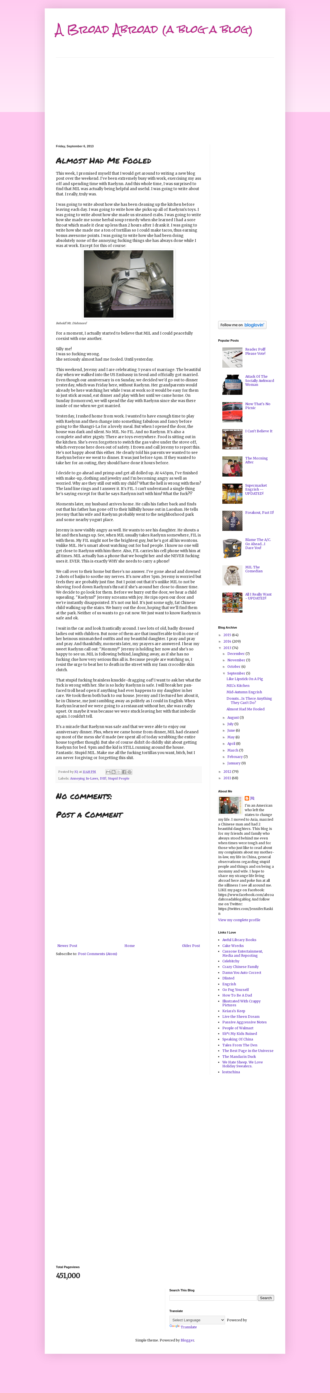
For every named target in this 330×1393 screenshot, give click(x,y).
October (234, 666)
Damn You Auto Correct (241, 972)
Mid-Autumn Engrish (244, 692)
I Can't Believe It (258, 431)
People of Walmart (237, 1028)
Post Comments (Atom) (97, 954)
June (231, 730)
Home (129, 946)
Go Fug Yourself (235, 990)
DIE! (103, 778)
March (233, 750)
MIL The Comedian (254, 569)
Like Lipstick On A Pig (245, 679)
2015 (227, 635)
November (236, 660)
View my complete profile (239, 920)
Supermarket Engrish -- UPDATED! (256, 489)
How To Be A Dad (237, 995)
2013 (227, 648)
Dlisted (228, 978)
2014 (227, 641)
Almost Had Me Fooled (246, 709)
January (234, 763)
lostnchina (231, 1072)
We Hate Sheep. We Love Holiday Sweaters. (242, 1064)
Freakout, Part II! (259, 512)
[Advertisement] (165, 97)
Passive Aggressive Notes (244, 1022)
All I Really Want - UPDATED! (258, 596)
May (231, 737)
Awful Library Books (239, 940)
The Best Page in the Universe (248, 1051)
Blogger (187, 1340)
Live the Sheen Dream (241, 1016)
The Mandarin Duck (239, 1056)
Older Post (191, 946)
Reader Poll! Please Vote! (255, 351)
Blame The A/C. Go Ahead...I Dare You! (258, 544)
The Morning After (256, 460)
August (233, 717)
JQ (252, 798)
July (230, 724)
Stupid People (118, 778)
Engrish (229, 984)
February (235, 757)
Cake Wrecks (233, 946)
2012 (227, 771)
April (231, 743)
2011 (227, 778)
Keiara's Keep (233, 1011)
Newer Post (67, 946)
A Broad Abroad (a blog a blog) (154, 29)
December (236, 654)
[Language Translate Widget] (197, 1320)
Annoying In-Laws (84, 778)
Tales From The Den (239, 1045)
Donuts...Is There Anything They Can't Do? (249, 700)
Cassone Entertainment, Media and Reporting (242, 953)
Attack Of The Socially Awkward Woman (259, 380)
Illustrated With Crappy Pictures (241, 1003)
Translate (183, 1327)
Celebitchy (230, 961)
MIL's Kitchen (238, 685)
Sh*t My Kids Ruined (239, 1034)
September (236, 673)
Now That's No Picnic (257, 406)
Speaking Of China (237, 1039)
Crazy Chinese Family (240, 967)
